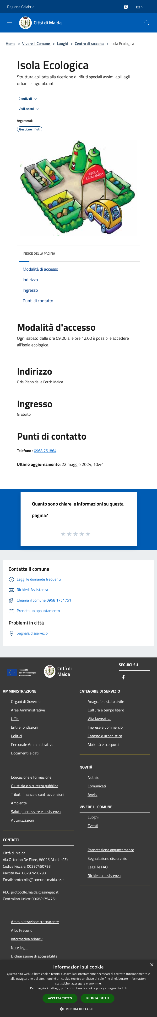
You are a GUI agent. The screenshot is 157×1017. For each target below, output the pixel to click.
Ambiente (19, 803)
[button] (79, 1008)
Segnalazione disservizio (107, 858)
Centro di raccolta (89, 43)
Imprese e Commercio (105, 727)
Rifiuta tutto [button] (97, 998)
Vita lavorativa (99, 718)
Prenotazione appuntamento (111, 850)
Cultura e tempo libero (106, 710)
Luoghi (62, 43)
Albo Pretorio (21, 930)
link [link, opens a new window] (124, 988)
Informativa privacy (27, 939)
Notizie (93, 777)
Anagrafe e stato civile (106, 701)
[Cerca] (147, 23)
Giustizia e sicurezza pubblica (34, 786)
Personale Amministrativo (32, 744)
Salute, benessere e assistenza (36, 811)
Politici (16, 736)
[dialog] (78, 988)
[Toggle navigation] (9, 22)
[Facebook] (123, 678)
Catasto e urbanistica (105, 736)
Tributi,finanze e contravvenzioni (37, 794)
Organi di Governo (25, 701)
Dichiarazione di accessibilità (34, 956)
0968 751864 (45, 450)
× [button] (151, 965)
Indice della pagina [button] (39, 253)
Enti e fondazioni (24, 727)
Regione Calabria (20, 7)
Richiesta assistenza (104, 875)
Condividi (28, 99)
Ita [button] (140, 7)
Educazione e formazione (31, 777)
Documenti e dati (25, 753)
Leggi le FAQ (98, 867)
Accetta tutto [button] (60, 998)
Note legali (19, 947)
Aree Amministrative (28, 710)
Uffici (15, 718)
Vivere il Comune (36, 43)
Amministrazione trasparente (35, 922)
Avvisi (92, 794)
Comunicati (97, 786)
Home (10, 43)
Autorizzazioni (22, 820)
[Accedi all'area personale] (126, 7)
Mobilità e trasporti (103, 744)
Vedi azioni (29, 109)
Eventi (93, 826)
